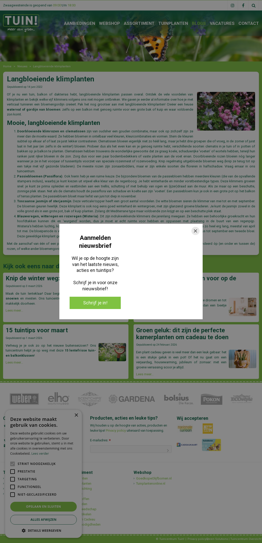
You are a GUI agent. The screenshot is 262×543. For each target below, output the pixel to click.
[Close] (195, 231)
